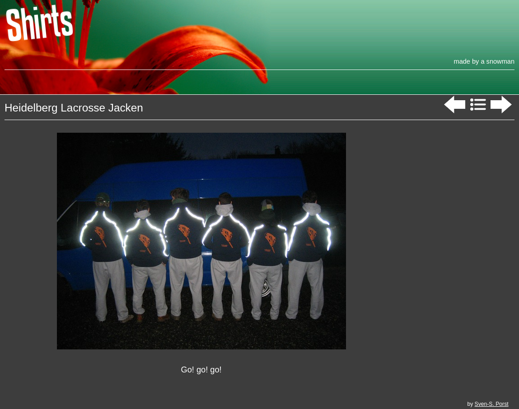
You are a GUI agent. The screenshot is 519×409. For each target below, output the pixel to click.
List (478, 104)
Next (502, 104)
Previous (453, 104)
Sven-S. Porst (492, 404)
